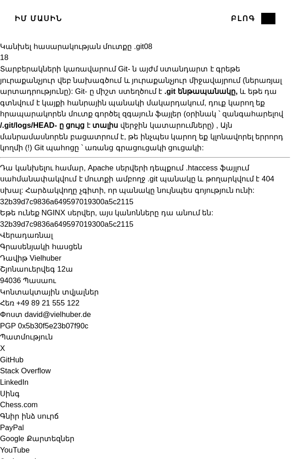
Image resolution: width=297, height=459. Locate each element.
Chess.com (19, 404)
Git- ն (127, 69)
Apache (100, 168)
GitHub (11, 359)
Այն (226, 125)
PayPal (12, 427)
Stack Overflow (25, 370)
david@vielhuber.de (58, 314)
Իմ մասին (39, 18)
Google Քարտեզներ (37, 438)
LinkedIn (14, 382)
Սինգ (10, 393)
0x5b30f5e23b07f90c (53, 326)
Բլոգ (243, 18)
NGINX (53, 212)
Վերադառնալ (26, 235)
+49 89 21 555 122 (48, 303)
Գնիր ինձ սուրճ (29, 416)
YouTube (15, 450)
